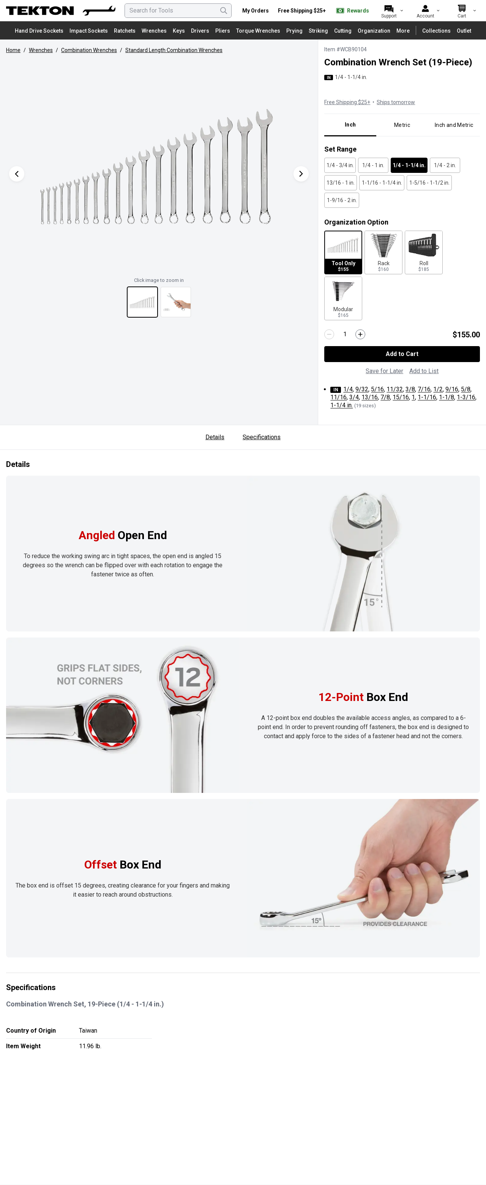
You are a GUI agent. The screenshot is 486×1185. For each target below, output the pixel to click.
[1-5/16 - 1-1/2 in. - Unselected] (429, 182)
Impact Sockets (88, 31)
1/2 (438, 389)
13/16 (369, 397)
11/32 (395, 389)
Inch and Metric (454, 125)
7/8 (385, 397)
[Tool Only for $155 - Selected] (343, 252)
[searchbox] (178, 10)
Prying (294, 31)
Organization (374, 31)
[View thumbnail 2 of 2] (176, 302)
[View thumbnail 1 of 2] (142, 302)
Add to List (424, 371)
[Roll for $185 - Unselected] (424, 252)
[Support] (389, 10)
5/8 (465, 389)
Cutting (343, 31)
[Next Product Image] (301, 174)
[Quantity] (344, 334)
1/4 (348, 389)
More (403, 31)
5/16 (377, 389)
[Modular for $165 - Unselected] (343, 298)
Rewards (352, 10)
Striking (318, 31)
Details (214, 437)
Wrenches (154, 31)
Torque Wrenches (258, 31)
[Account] (425, 10)
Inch (350, 125)
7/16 (424, 389)
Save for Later (384, 371)
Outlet (464, 31)
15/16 (401, 397)
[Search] (224, 11)
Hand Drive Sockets (39, 31)
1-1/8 (446, 397)
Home (13, 50)
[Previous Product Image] (16, 174)
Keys (179, 31)
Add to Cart (402, 354)
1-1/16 (427, 397)
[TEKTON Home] (60, 10)
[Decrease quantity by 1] (329, 334)
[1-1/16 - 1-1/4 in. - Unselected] (381, 182)
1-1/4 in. (341, 405)
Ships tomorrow (396, 102)
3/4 (354, 397)
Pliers (222, 31)
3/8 (410, 389)
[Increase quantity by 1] (360, 334)
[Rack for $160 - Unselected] (383, 252)
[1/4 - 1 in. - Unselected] (373, 165)
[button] (159, 166)
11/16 (338, 397)
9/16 (451, 389)
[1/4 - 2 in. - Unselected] (445, 165)
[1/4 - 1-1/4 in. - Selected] (409, 165)
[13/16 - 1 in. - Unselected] (340, 182)
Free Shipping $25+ (302, 11)
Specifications (262, 437)
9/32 (361, 389)
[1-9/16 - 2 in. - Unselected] (341, 200)
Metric (402, 125)
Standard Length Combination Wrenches (173, 50)
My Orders (255, 11)
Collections (436, 31)
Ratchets (125, 31)
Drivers (200, 31)
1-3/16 (466, 397)
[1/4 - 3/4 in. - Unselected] (340, 165)
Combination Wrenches (89, 50)
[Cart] (461, 10)
